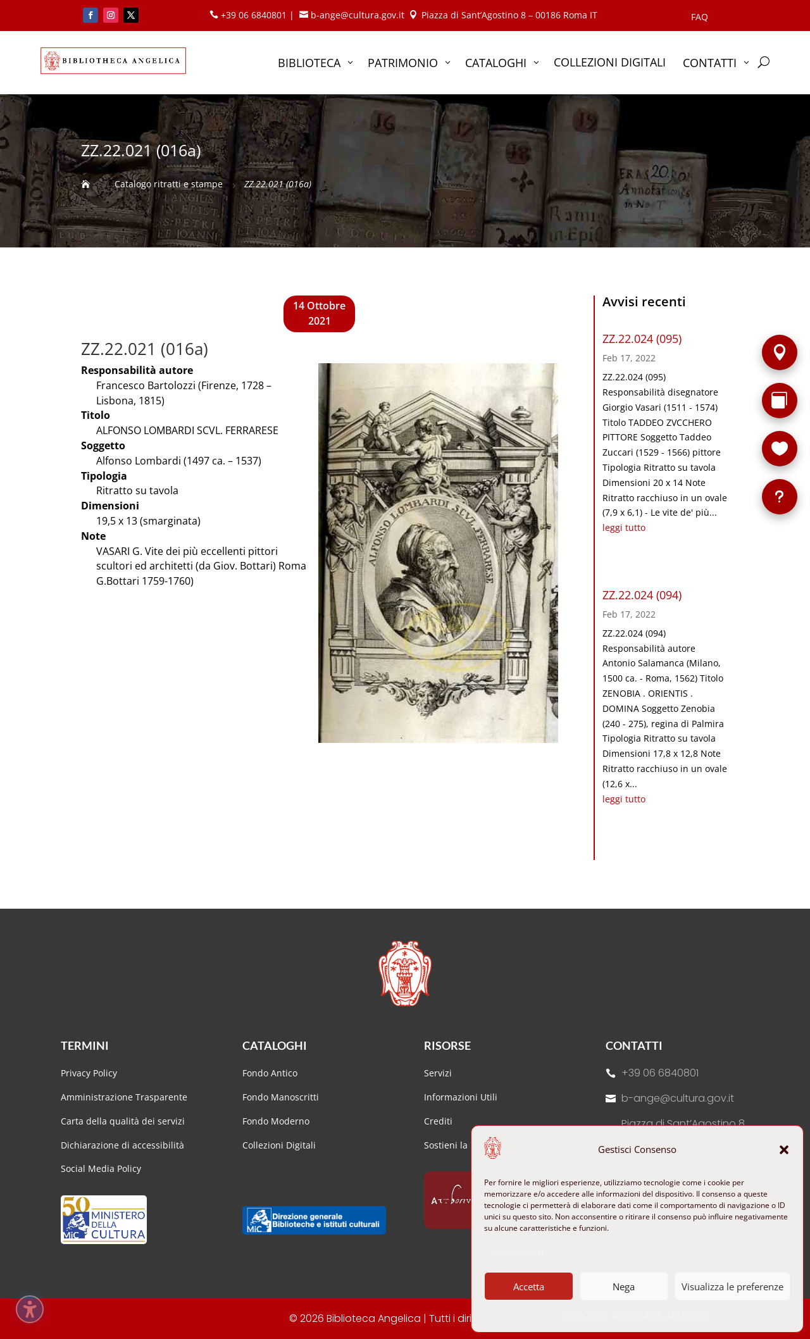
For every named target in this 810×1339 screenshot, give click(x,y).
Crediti (438, 1121)
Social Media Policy (101, 1168)
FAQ (699, 18)
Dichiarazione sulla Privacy (660, 1314)
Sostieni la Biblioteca (468, 1145)
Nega (624, 1286)
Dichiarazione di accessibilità (124, 1145)
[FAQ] (779, 496)
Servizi (438, 1073)
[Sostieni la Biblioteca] (779, 448)
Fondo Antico (269, 1073)
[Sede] (779, 352)
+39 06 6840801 (660, 1073)
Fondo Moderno (275, 1121)
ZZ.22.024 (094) (642, 594)
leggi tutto (623, 527)
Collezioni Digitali (279, 1145)
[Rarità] (779, 400)
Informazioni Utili (460, 1097)
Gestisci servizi (516, 1251)
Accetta (528, 1286)
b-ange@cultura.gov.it (677, 1098)
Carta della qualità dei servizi (123, 1121)
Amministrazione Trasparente (124, 1097)
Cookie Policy (584, 1314)
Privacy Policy (89, 1073)
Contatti (634, 1045)
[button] (784, 1149)
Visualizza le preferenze (732, 1286)
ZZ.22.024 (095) (642, 338)
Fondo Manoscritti (280, 1097)
